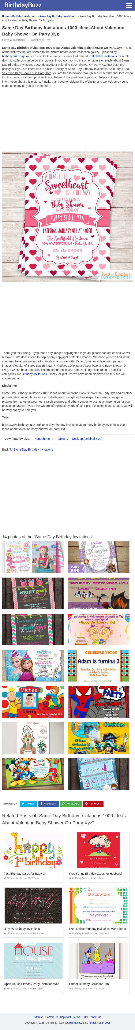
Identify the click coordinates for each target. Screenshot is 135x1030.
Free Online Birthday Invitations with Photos (98, 928)
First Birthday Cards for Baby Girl (25, 873)
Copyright (65, 1017)
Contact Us (51, 1017)
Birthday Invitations (13, 40)
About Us (96, 1017)
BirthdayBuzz (22, 5)
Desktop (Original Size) (87, 438)
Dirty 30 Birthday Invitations (22, 928)
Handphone (42, 438)
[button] (128, 5)
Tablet (61, 438)
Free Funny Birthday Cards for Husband (95, 873)
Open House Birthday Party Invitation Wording (34, 984)
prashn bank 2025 (100, 1022)
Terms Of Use (81, 1017)
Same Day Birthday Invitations (33, 449)
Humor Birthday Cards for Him (89, 984)
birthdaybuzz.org (13, 56)
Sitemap (38, 1017)
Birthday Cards (13, 878)
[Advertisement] (67, 120)
